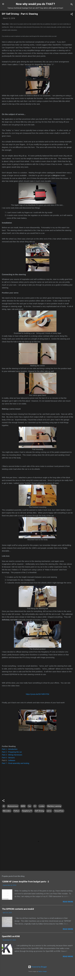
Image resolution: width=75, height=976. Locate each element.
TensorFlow (58, 811)
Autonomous (13, 806)
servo (49, 811)
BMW (23, 806)
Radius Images (43, 971)
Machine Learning (54, 806)
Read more (68, 902)
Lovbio (41, 806)
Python (16, 811)
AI (4, 806)
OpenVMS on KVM (11, 936)
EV (35, 806)
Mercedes (7, 811)
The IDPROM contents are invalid (18, 909)
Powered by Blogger (37, 967)
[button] (71, 14)
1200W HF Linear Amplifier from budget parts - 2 (25, 881)
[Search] (71, 4)
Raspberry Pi (27, 811)
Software (11, 760)
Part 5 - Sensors (8, 758)
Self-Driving (39, 811)
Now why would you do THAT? (35, 4)
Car (29, 806)
